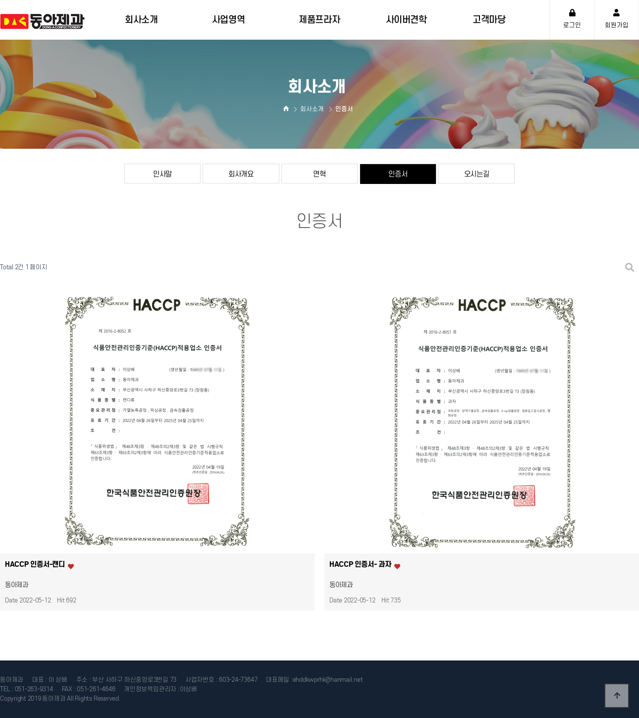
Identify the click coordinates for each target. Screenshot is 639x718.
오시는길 (476, 174)
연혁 (319, 174)
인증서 (397, 174)
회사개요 (241, 174)
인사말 (162, 174)
